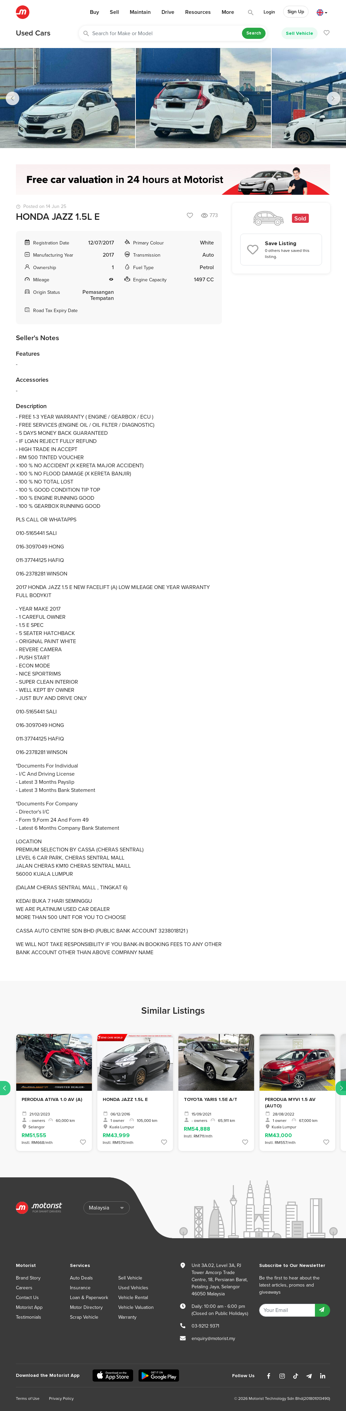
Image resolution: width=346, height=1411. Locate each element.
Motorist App (29, 1307)
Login (269, 12)
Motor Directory (86, 1307)
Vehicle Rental (133, 1297)
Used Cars (33, 33)
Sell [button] (114, 12)
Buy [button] (94, 12)
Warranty (127, 1317)
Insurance (80, 1288)
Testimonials (28, 1317)
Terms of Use (28, 1398)
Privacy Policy (61, 1398)
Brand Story (28, 1278)
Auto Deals (81, 1278)
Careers (24, 1288)
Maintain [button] (140, 12)
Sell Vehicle (299, 33)
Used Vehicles (133, 1288)
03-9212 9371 (205, 1326)
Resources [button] (198, 12)
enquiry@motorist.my (213, 1338)
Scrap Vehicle (84, 1317)
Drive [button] (168, 12)
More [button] (228, 12)
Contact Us (27, 1297)
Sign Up (296, 12)
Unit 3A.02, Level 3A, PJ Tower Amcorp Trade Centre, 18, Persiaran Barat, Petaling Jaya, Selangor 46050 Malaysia (220, 1280)
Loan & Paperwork (89, 1297)
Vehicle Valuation (136, 1307)
